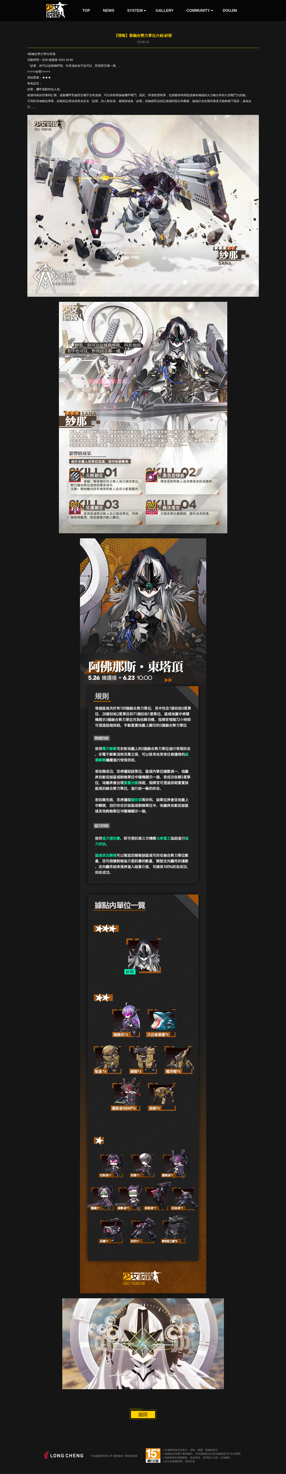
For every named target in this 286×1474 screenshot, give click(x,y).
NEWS (108, 10)
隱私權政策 (131, 1455)
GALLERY (165, 10)
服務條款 (118, 1455)
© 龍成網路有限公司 (101, 1455)
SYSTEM (135, 10)
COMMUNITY (198, 10)
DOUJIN (230, 10)
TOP (86, 10)
